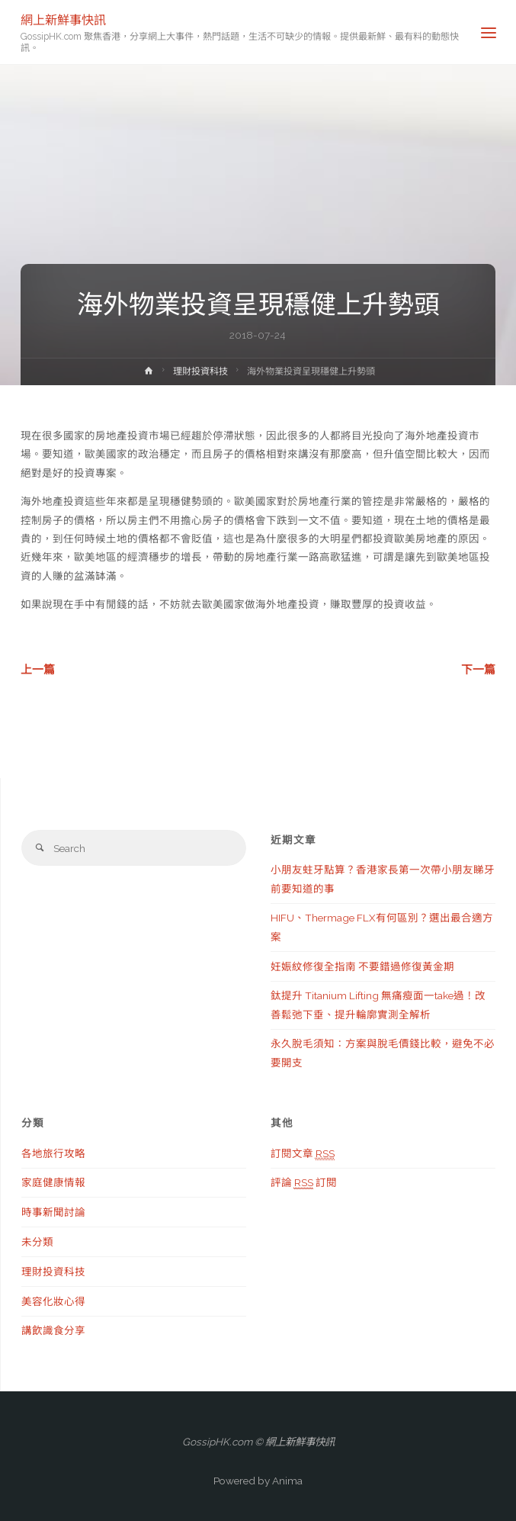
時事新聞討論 (53, 1212)
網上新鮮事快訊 (63, 19)
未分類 (37, 1242)
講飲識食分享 (53, 1330)
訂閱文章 (303, 1153)
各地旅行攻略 (53, 1153)
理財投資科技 (200, 371)
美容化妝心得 (53, 1301)
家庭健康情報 (53, 1182)
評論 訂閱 (304, 1182)
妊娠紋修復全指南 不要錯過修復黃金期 (362, 966)
